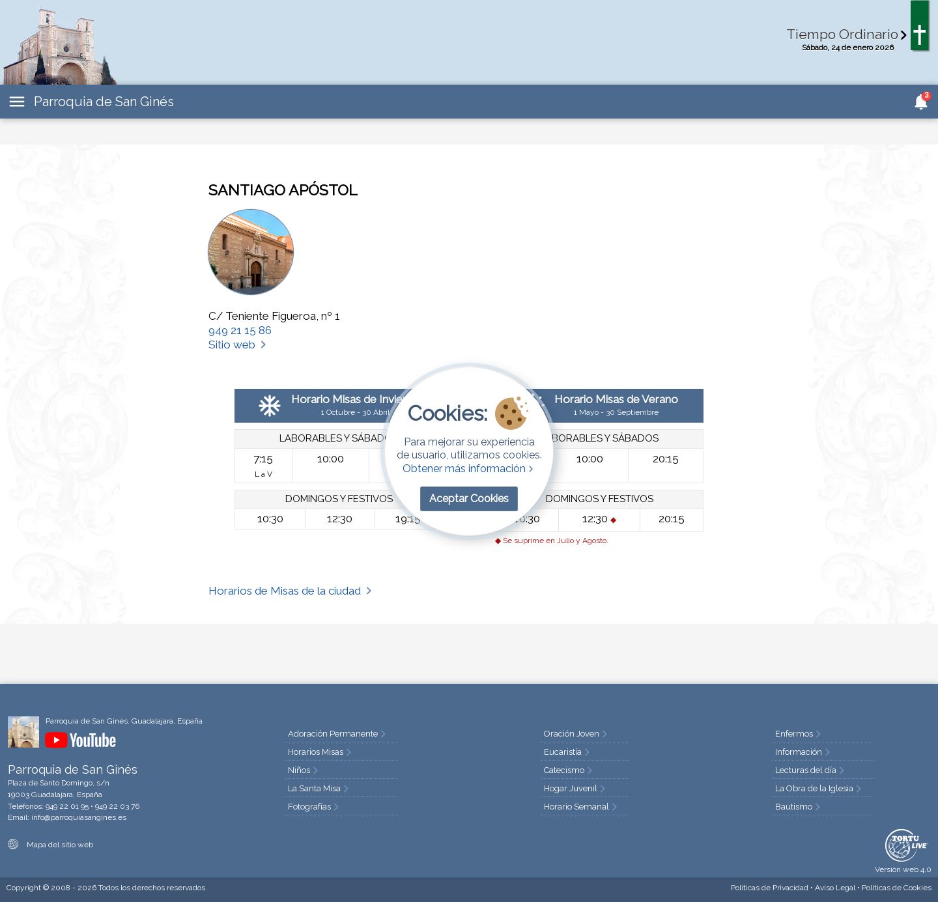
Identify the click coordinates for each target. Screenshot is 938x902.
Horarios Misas (321, 752)
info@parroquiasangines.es (78, 817)
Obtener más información (469, 468)
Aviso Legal (835, 887)
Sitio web (238, 344)
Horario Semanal (581, 806)
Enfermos (799, 734)
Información (803, 752)
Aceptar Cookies (469, 498)
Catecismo (569, 770)
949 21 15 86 (240, 330)
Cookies (896, 887)
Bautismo (799, 806)
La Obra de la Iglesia (819, 788)
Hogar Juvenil (576, 788)
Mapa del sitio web (50, 844)
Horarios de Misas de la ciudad (291, 590)
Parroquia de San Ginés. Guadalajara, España (124, 721)
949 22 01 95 (67, 806)
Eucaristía (568, 752)
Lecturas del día (811, 770)
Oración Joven (577, 734)
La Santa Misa (319, 788)
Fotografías (314, 806)
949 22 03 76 (117, 806)
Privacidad (769, 887)
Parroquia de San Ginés (104, 101)
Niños (304, 770)
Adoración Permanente (338, 734)
